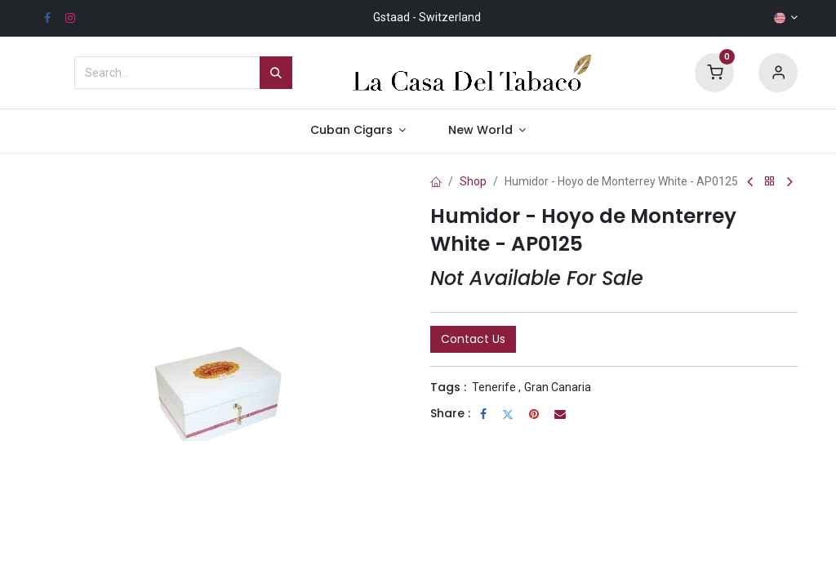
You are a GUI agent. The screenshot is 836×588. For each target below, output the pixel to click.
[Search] (276, 72)
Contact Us (473, 339)
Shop (473, 181)
